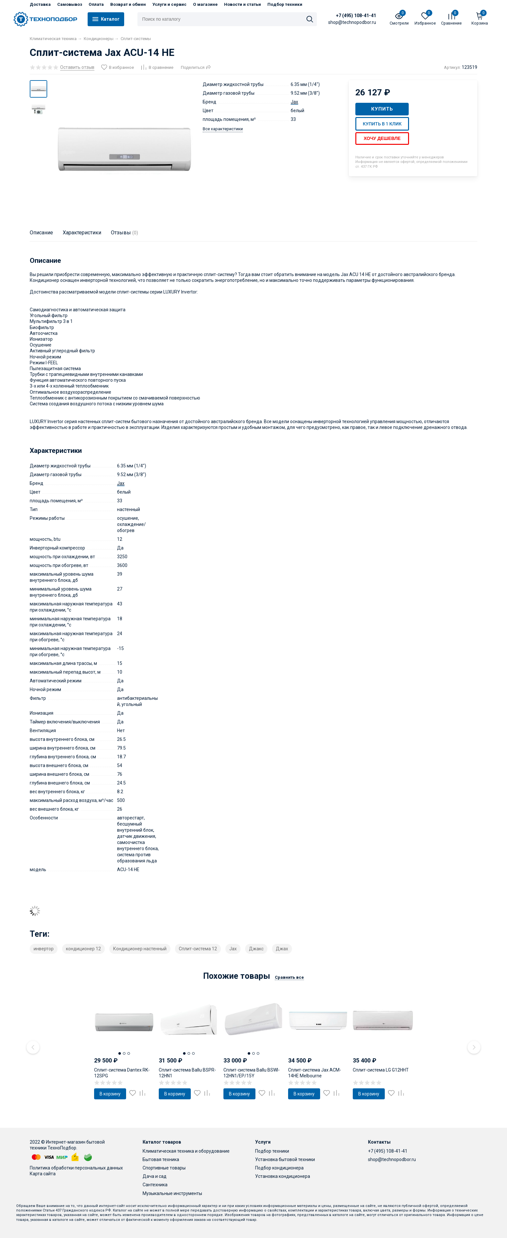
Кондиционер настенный (140, 948)
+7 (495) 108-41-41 (344, 15)
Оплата (96, 4)
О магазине (205, 4)
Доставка (40, 4)
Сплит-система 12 (198, 948)
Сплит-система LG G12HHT (381, 1070)
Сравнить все (289, 977)
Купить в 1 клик (382, 123)
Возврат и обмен (128, 4)
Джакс (256, 948)
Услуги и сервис (169, 4)
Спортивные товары (164, 1167)
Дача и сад (155, 1176)
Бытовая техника (161, 1159)
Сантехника (155, 1184)
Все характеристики (223, 128)
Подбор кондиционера (279, 1167)
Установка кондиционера (282, 1176)
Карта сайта (43, 1173)
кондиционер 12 (83, 948)
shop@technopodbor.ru (392, 1159)
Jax (294, 101)
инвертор (44, 948)
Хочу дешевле (382, 138)
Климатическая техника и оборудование (186, 1151)
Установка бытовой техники (285, 1159)
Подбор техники (284, 4)
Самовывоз (69, 4)
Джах (282, 948)
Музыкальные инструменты (172, 1193)
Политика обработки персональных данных (76, 1167)
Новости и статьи (242, 4)
